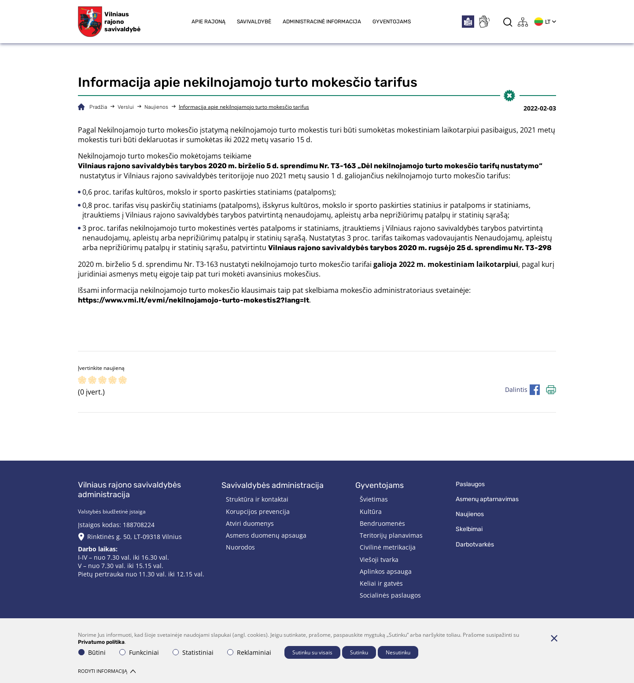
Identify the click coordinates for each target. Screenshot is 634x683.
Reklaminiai (249, 652)
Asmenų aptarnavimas (487, 499)
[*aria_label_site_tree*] (523, 21)
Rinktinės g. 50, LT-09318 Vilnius (134, 536)
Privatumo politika (101, 642)
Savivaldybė (254, 21)
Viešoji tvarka (379, 559)
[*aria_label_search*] (507, 21)
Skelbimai (469, 529)
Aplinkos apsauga (386, 571)
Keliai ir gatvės (381, 583)
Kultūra (371, 511)
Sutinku (359, 652)
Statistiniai (193, 652)
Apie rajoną (208, 21)
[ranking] (122, 380)
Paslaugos (470, 484)
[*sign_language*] (484, 21)
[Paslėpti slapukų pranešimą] (553, 638)
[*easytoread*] (468, 21)
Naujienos (156, 107)
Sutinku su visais (312, 652)
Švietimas (374, 499)
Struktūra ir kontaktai (257, 499)
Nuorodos (240, 547)
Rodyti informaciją (107, 671)
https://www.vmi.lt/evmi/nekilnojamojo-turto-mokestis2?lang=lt (193, 300)
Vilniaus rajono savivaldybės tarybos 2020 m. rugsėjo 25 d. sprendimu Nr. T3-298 (410, 248)
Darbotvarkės (475, 544)
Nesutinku (398, 652)
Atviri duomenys (250, 523)
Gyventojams (391, 21)
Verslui (126, 107)
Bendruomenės (382, 523)
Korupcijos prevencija (258, 511)
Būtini (92, 652)
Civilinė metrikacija (388, 547)
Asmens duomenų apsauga (266, 535)
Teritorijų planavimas (391, 535)
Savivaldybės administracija (272, 485)
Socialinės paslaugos (390, 595)
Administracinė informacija (322, 21)
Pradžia (98, 107)
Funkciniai (139, 652)
